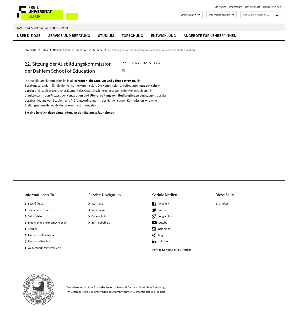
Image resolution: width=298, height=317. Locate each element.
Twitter (161, 210)
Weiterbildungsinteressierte (44, 248)
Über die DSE (28, 35)
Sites (45, 50)
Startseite (220, 7)
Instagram (163, 229)
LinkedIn (162, 241)
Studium (106, 35)
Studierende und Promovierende (47, 222)
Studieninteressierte (40, 210)
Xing (160, 235)
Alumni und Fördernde (41, 235)
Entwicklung (163, 35)
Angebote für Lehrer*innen (210, 35)
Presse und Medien (39, 241)
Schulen (33, 229)
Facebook (163, 203)
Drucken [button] (224, 203)
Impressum (235, 7)
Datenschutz (252, 7)
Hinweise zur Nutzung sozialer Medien (171, 249)
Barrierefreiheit (272, 7)
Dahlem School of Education (42, 27)
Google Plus (164, 216)
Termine (97, 50)
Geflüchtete (35, 216)
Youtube (162, 222)
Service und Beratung (69, 35)
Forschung (132, 35)
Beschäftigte (35, 203)
